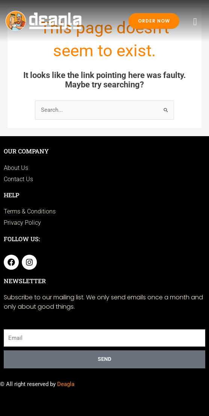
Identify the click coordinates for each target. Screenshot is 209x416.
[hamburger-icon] (195, 22)
